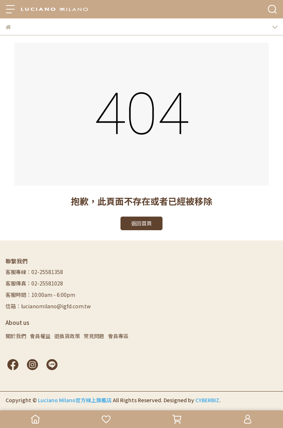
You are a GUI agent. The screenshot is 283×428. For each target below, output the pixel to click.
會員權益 (40, 336)
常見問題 (94, 336)
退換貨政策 (67, 336)
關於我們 (16, 336)
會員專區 (118, 336)
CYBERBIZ (207, 400)
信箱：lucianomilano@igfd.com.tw (48, 306)
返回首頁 (141, 223)
